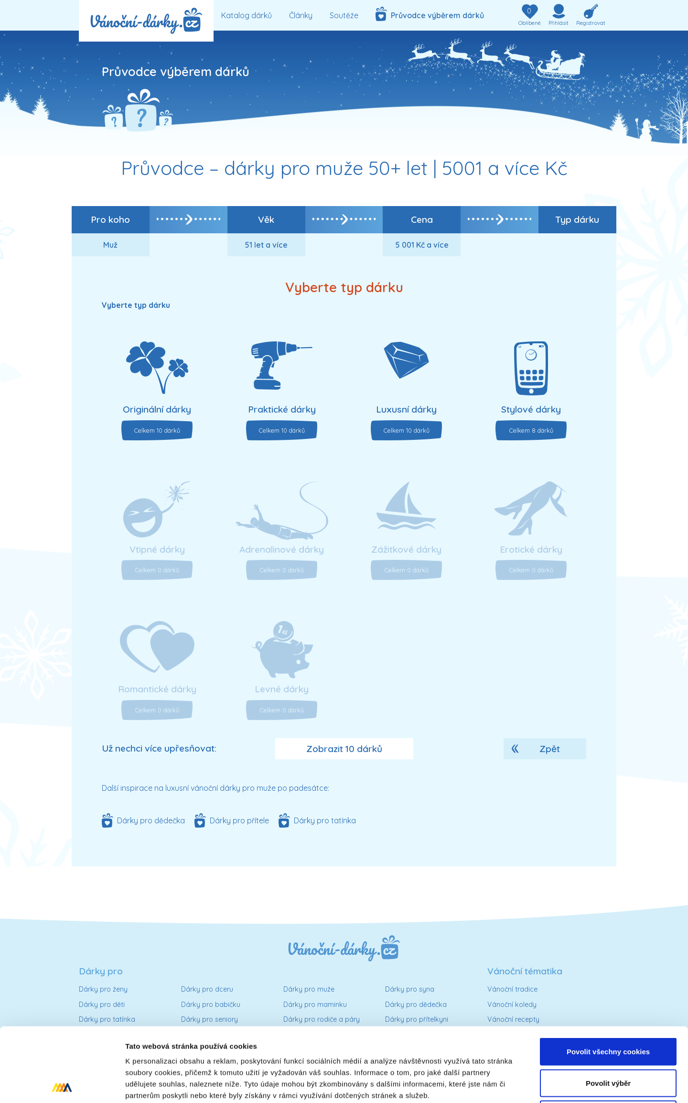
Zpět (549, 748)
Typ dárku (577, 219)
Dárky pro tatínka (325, 820)
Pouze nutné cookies (608, 1040)
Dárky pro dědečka (151, 820)
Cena (422, 219)
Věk (266, 219)
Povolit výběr (608, 1009)
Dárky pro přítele (239, 820)
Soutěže (344, 15)
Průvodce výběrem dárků (430, 14)
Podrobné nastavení (513, 1084)
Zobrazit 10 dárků (344, 748)
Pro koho (110, 219)
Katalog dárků (246, 15)
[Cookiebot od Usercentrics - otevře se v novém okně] (62, 1084)
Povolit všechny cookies (608, 977)
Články (300, 15)
